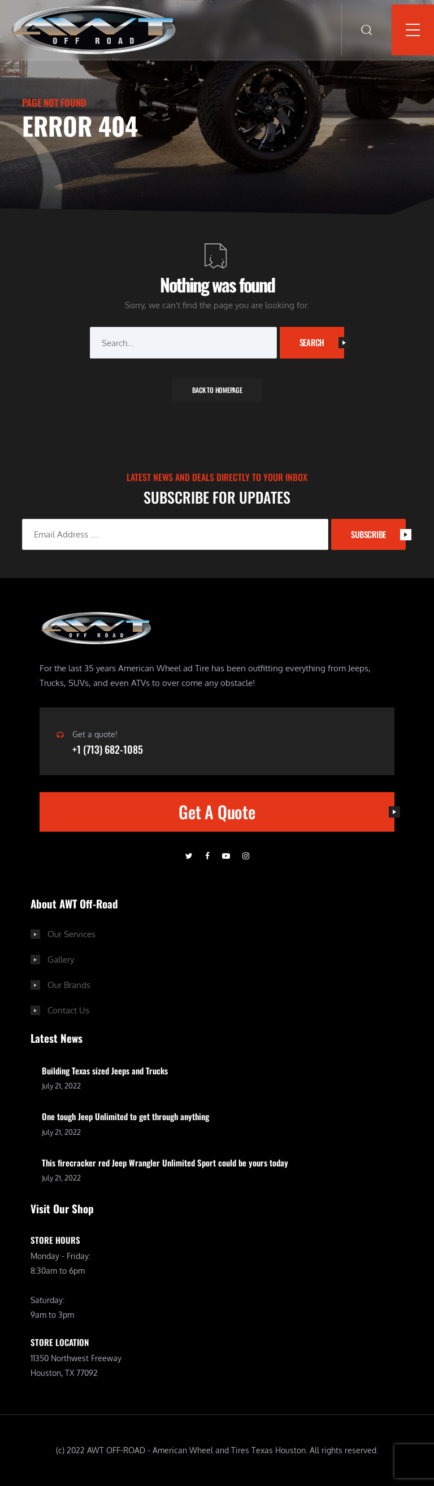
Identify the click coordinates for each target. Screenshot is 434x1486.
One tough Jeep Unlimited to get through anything (125, 1116)
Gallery (60, 959)
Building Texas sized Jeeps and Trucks (105, 1070)
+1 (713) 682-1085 (107, 749)
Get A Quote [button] (286, 811)
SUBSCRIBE (378, 534)
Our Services (71, 934)
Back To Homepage (217, 390)
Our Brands (68, 985)
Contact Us (68, 1010)
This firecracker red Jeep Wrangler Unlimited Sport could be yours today (165, 1162)
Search (322, 342)
